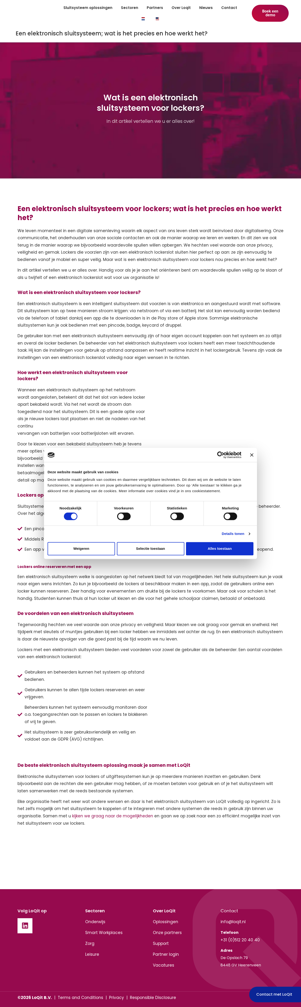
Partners (155, 7)
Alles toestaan (220, 548)
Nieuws (206, 7)
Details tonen (233, 534)
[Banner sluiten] (251, 455)
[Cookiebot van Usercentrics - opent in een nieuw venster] (220, 454)
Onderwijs (95, 922)
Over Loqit (181, 7)
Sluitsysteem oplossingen (87, 7)
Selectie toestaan (150, 548)
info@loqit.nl (233, 922)
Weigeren (81, 548)
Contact (229, 7)
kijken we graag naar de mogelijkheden (112, 816)
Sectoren (129, 7)
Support (161, 943)
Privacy (116, 997)
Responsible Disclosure (153, 997)
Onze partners (167, 932)
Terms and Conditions (80, 997)
